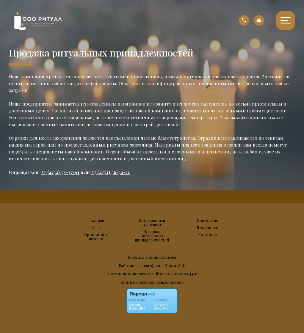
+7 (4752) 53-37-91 (60, 172)
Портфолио (207, 220)
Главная (96, 220)
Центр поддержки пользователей (152, 282)
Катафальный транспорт (152, 222)
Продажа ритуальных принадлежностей (152, 236)
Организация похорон (96, 237)
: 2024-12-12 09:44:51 (180, 273)
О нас (96, 227)
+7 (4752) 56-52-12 (110, 172)
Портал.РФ (174, 265)
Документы (208, 227)
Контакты (207, 235)
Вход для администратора (152, 257)
